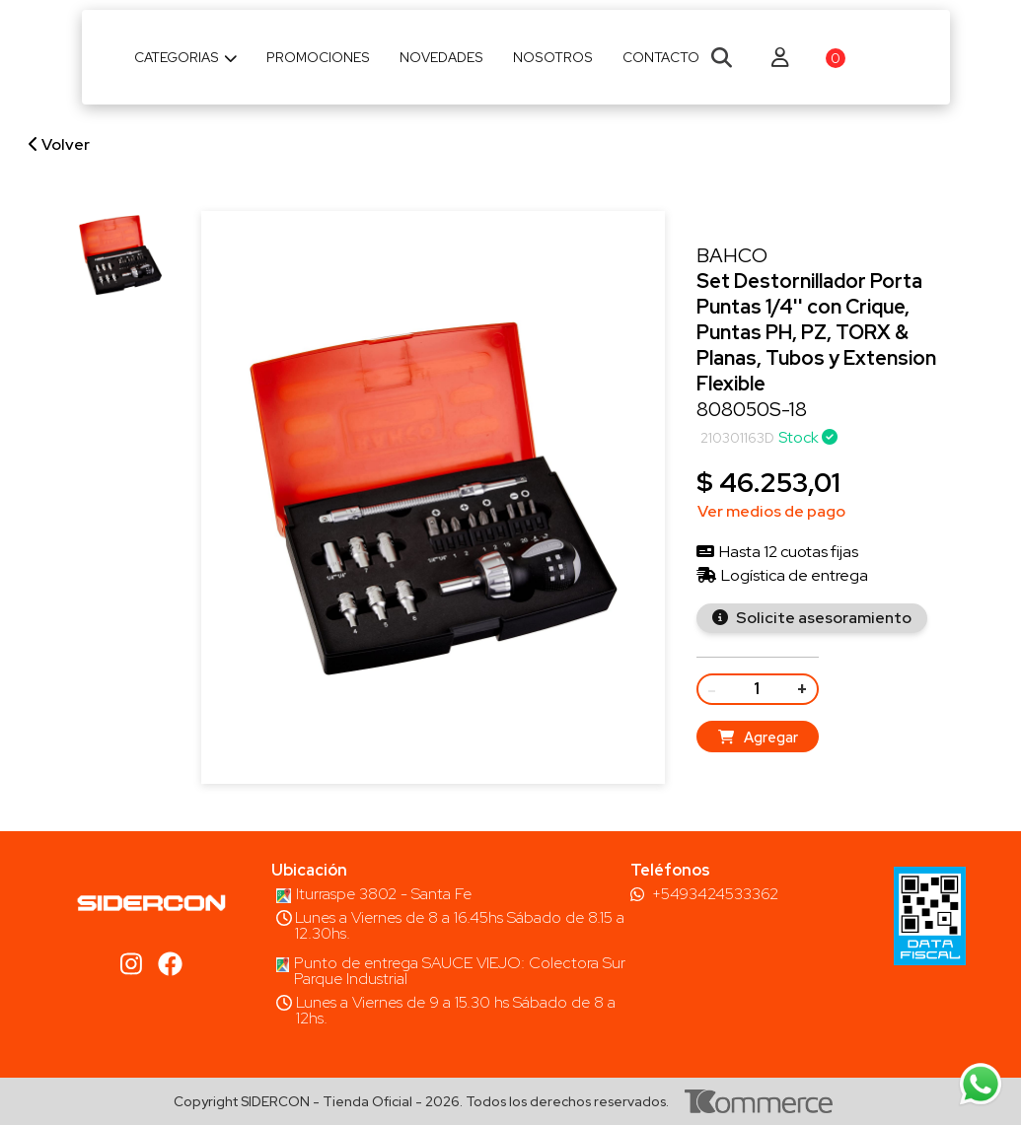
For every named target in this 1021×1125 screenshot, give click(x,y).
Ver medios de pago (771, 511)
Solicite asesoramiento (822, 617)
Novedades (441, 57)
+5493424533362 (715, 894)
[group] (120, 255)
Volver (59, 144)
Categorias (186, 57)
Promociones (318, 57)
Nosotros (553, 57)
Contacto (660, 57)
